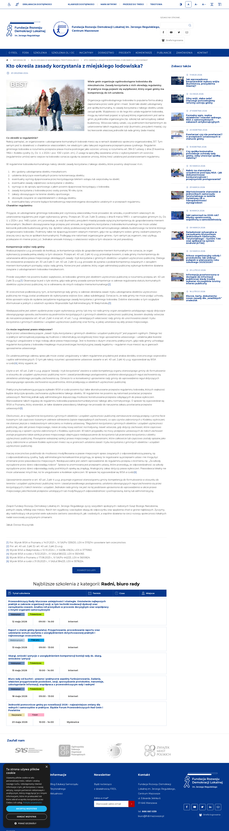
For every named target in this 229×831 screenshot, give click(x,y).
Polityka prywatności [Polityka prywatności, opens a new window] (32, 802)
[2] (109, 288)
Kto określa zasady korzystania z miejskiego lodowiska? (74, 66)
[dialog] (26, 796)
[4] (16, 367)
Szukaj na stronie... (170, 17)
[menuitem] (13, 53)
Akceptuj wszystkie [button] (26, 808)
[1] (21, 284)
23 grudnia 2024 (19, 73)
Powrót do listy (86, 574)
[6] (135, 476)
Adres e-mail (101, 775)
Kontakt (144, 752)
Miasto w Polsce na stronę (152, 801)
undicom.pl (216, 827)
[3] (109, 307)
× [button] (46, 767)
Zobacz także (181, 66)
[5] (21, 412)
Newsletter (102, 752)
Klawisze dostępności (81, 4)
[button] (26, 823)
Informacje (58, 752)
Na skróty (13, 752)
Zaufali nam (16, 717)
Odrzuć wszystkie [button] (26, 816)
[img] (106, 29)
